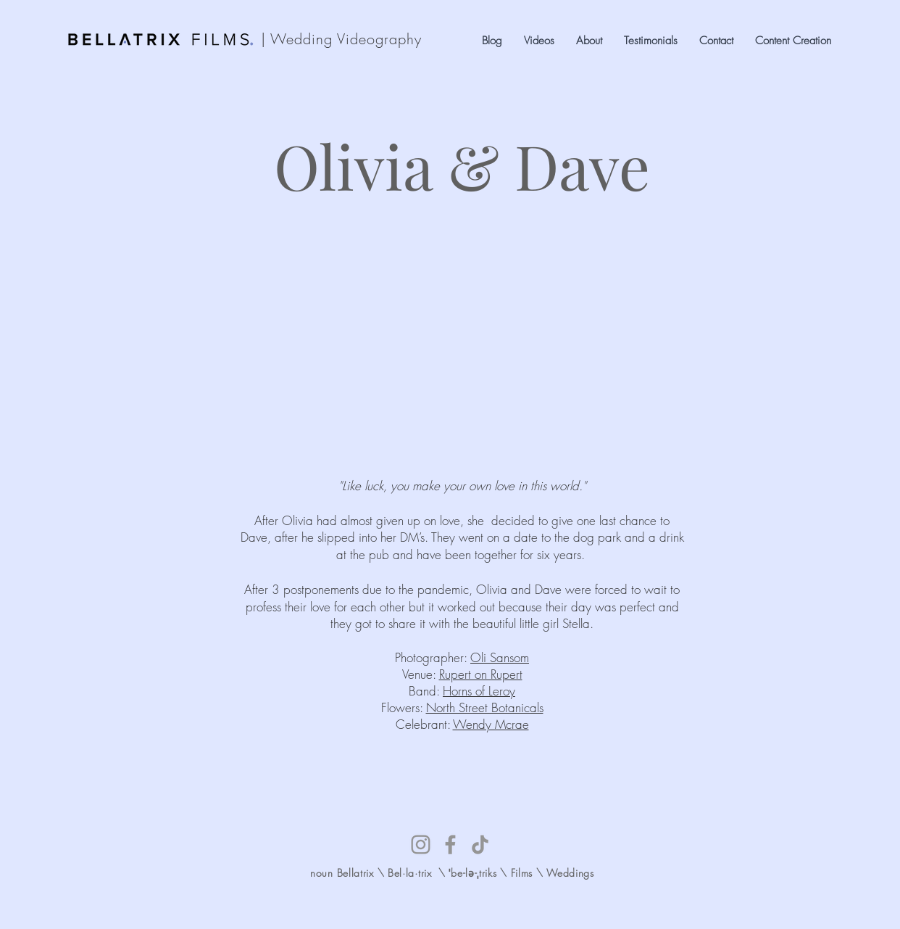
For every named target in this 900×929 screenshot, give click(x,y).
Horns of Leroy (479, 690)
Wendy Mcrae (491, 724)
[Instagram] (420, 844)
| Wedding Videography (341, 39)
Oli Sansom (499, 657)
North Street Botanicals (484, 707)
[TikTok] (480, 844)
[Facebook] (450, 844)
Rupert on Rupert (480, 674)
